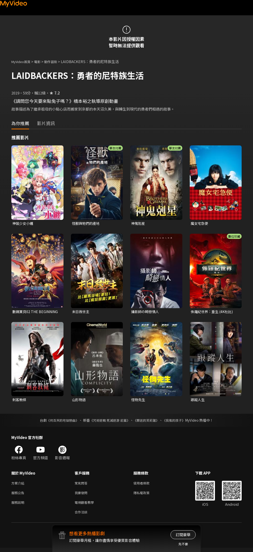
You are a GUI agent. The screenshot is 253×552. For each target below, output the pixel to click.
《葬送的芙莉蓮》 (148, 421)
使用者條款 (145, 484)
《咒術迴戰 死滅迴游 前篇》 (109, 421)
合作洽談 (82, 515)
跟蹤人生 (198, 400)
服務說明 (18, 505)
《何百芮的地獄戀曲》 (59, 421)
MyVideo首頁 (22, 61)
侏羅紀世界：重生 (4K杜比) (213, 312)
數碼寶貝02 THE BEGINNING (26, 312)
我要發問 (82, 495)
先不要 (183, 544)
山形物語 (79, 400)
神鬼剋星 (138, 223)
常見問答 (82, 484)
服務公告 (18, 495)
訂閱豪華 (183, 534)
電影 (41, 61)
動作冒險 (56, 61)
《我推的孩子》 (178, 421)
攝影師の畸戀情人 (146, 312)
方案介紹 (18, 484)
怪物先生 (138, 400)
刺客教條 (19, 400)
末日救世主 (81, 312)
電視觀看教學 (86, 505)
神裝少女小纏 (23, 223)
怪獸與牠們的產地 (87, 223)
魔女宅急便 (200, 223)
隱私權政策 (145, 495)
